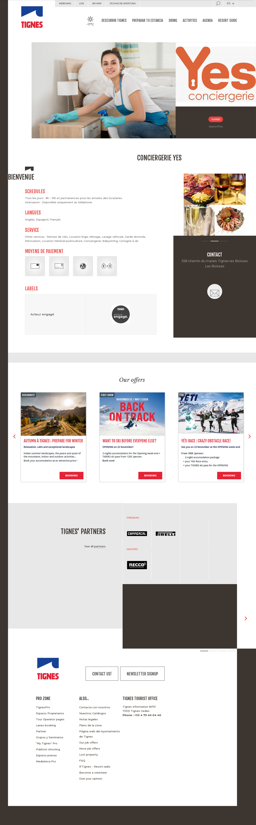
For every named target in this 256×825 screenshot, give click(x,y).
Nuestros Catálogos (92, 713)
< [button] (14, 437)
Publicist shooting (48, 749)
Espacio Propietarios (50, 713)
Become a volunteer (93, 772)
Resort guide (227, 20)
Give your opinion (90, 778)
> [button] (249, 437)
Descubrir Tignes (114, 20)
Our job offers (88, 742)
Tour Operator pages (50, 719)
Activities (190, 20)
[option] (214, 205)
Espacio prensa (46, 755)
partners (100, 546)
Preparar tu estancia (147, 20)
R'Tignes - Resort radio (94, 766)
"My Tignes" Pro (46, 743)
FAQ (82, 760)
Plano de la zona (90, 725)
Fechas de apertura (123, 3)
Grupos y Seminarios (49, 737)
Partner (41, 731)
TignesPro (43, 707)
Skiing (173, 20)
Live (81, 3)
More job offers (89, 748)
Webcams (65, 3)
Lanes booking (46, 725)
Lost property (88, 754)
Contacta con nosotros (94, 707)
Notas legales (88, 719)
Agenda (208, 20)
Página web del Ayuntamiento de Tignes (99, 734)
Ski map (97, 3)
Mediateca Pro (46, 761)
